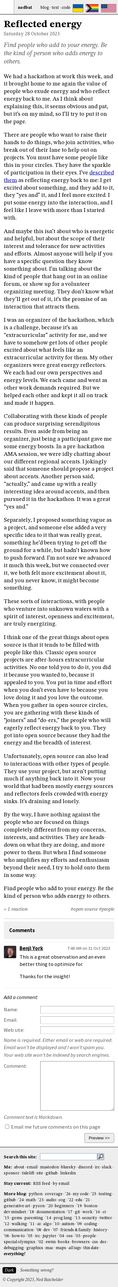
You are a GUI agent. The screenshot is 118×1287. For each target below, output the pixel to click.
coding (90, 1224)
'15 (6, 1218)
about (19, 1167)
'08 (38, 1230)
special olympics (19, 1242)
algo (47, 1224)
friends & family (75, 1230)
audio (51, 1200)
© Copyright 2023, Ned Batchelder (33, 1280)
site (40, 1173)
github (52, 1173)
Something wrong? (36, 1270)
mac (49, 1248)
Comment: (15, 1066)
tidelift (28, 1173)
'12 (6, 1224)
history (100, 1230)
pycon (39, 1206)
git (77, 1212)
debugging (14, 1248)
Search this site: (21, 1157)
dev (46, 1230)
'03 (77, 1236)
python (35, 1194)
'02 (40, 1242)
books (64, 1242)
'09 (79, 1224)
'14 (48, 1218)
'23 (40, 1200)
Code (66, 8)
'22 (70, 1200)
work (87, 1212)
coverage (54, 1194)
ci (104, 1212)
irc (97, 1167)
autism (68, 1224)
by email (61, 1184)
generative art (17, 1206)
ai (39, 1224)
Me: (8, 1167)
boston (90, 1206)
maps (61, 1248)
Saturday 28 (17, 34)
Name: (11, 1009)
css (95, 1242)
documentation (51, 1212)
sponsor (12, 1173)
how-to (18, 1236)
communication (18, 1230)
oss (69, 1236)
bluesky (68, 1167)
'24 (21, 1200)
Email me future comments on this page (52, 1127)
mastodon (49, 1167)
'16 (97, 1212)
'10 (56, 1224)
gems (17, 1218)
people (89, 1236)
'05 (29, 1236)
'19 (79, 1206)
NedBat (25, 8)
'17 (69, 1212)
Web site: (14, 1030)
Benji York (31, 948)
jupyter (49, 1236)
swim (51, 1242)
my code (80, 1194)
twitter (106, 1218)
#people (106, 909)
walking (19, 1224)
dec (103, 1242)
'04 (61, 1236)
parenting (33, 1218)
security (89, 1218)
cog (62, 1200)
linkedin (68, 1173)
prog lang (62, 1218)
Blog (45, 8)
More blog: (16, 1194)
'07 (55, 1230)
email (32, 1167)
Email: (10, 1020)
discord (85, 1167)
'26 (67, 1194)
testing (105, 1194)
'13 (77, 1218)
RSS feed (41, 1184)
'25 (93, 1194)
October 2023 (45, 34)
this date (91, 1248)
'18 (31, 1212)
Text (55, 8)
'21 (87, 1200)
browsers (81, 1242)
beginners (64, 1206)
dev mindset (15, 1212)
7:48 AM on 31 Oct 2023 (88, 948)
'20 (50, 1206)
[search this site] (68, 1156)
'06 (6, 1236)
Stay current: (18, 1184)
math (31, 1200)
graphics (34, 1248)
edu (79, 1200)
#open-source (84, 909)
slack (107, 1167)
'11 (32, 1224)
